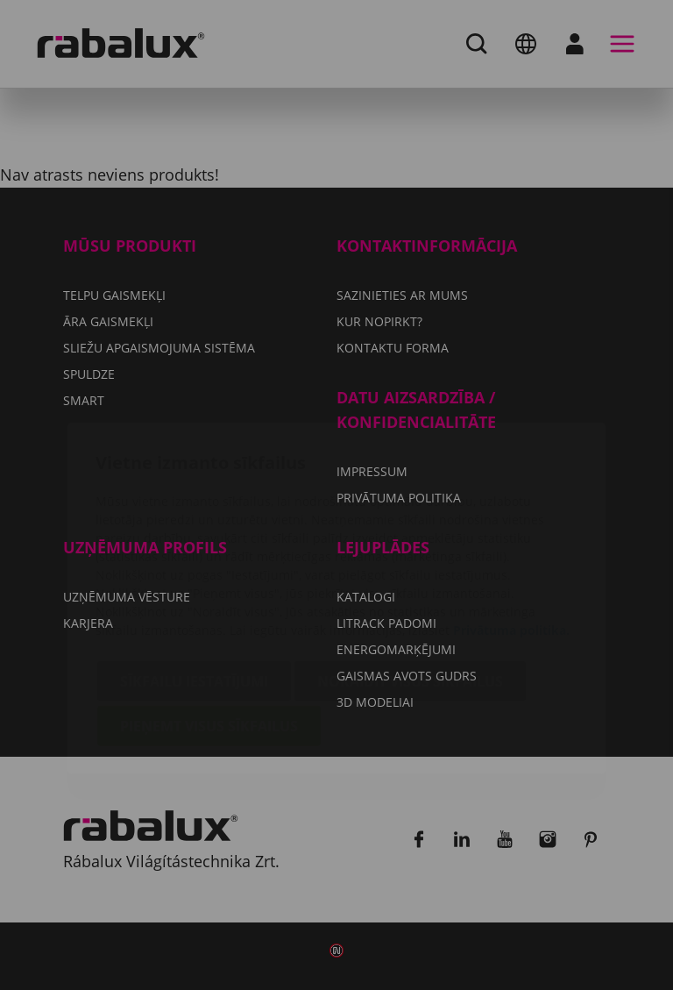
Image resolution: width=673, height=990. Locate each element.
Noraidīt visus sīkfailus (410, 578)
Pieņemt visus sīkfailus (209, 622)
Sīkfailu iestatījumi (194, 578)
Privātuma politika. (511, 526)
